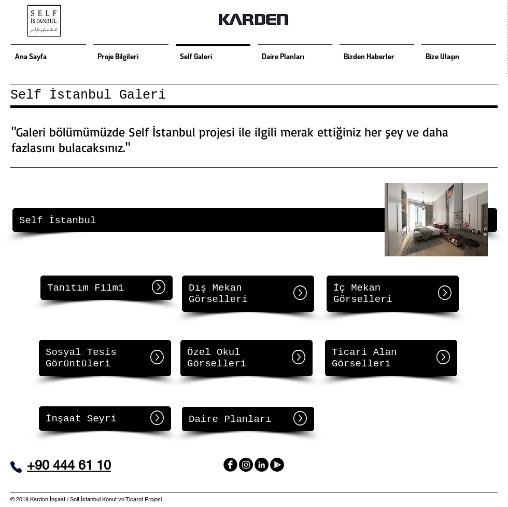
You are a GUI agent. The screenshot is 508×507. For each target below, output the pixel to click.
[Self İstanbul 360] (277, 465)
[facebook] (230, 465)
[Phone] (16, 467)
